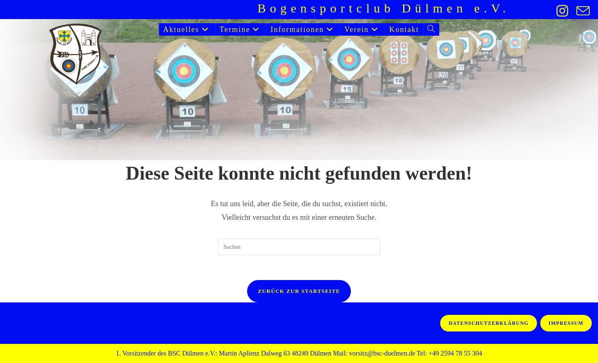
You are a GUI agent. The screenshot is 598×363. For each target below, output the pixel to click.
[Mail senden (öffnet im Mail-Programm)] (581, 10)
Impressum (566, 323)
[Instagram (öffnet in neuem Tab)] (562, 10)
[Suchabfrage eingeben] (299, 247)
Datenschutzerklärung (488, 323)
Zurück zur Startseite (299, 291)
